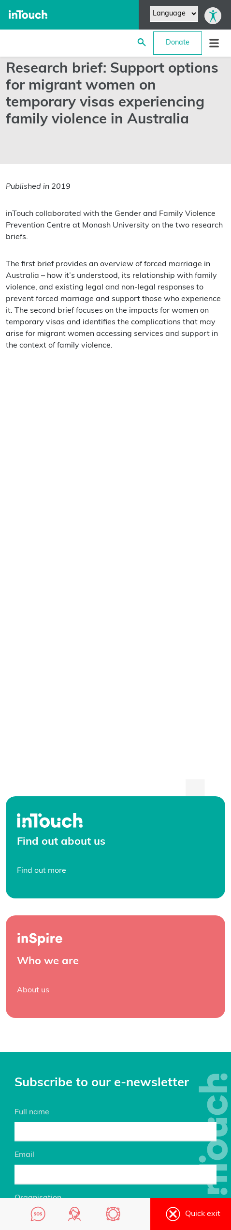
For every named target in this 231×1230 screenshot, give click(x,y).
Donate (177, 42)
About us (33, 990)
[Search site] (141, 43)
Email (24, 1155)
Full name (31, 1112)
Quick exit (190, 1214)
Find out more (41, 871)
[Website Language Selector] (174, 14)
